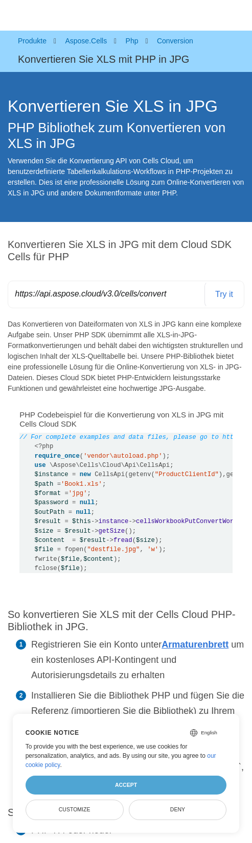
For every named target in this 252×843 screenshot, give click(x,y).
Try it (224, 294)
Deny (177, 809)
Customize (74, 809)
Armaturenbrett (195, 644)
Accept (126, 785)
